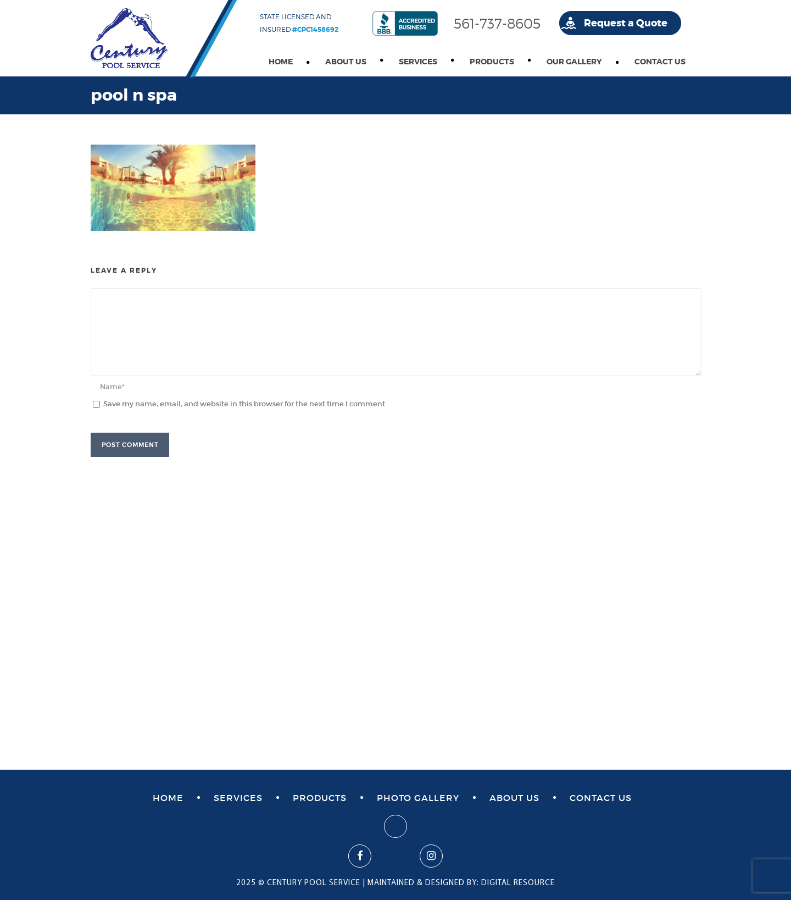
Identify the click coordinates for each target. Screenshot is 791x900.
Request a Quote (625, 23)
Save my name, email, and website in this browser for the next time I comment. (245, 403)
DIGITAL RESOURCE (518, 883)
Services (418, 62)
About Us (345, 62)
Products (492, 62)
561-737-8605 (497, 23)
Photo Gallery (418, 797)
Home (281, 62)
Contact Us (660, 62)
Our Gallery (574, 62)
